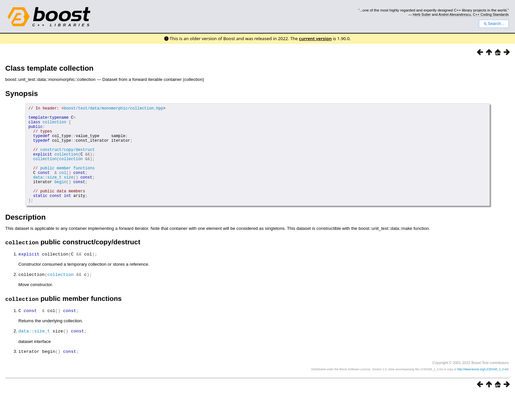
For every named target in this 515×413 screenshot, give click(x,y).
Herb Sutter (422, 14)
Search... (493, 23)
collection (54, 126)
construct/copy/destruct (67, 159)
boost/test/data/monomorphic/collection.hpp (113, 109)
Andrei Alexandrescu (454, 14)
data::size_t (47, 193)
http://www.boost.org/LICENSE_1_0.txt (482, 388)
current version (315, 38)
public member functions (67, 181)
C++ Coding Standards (491, 14)
